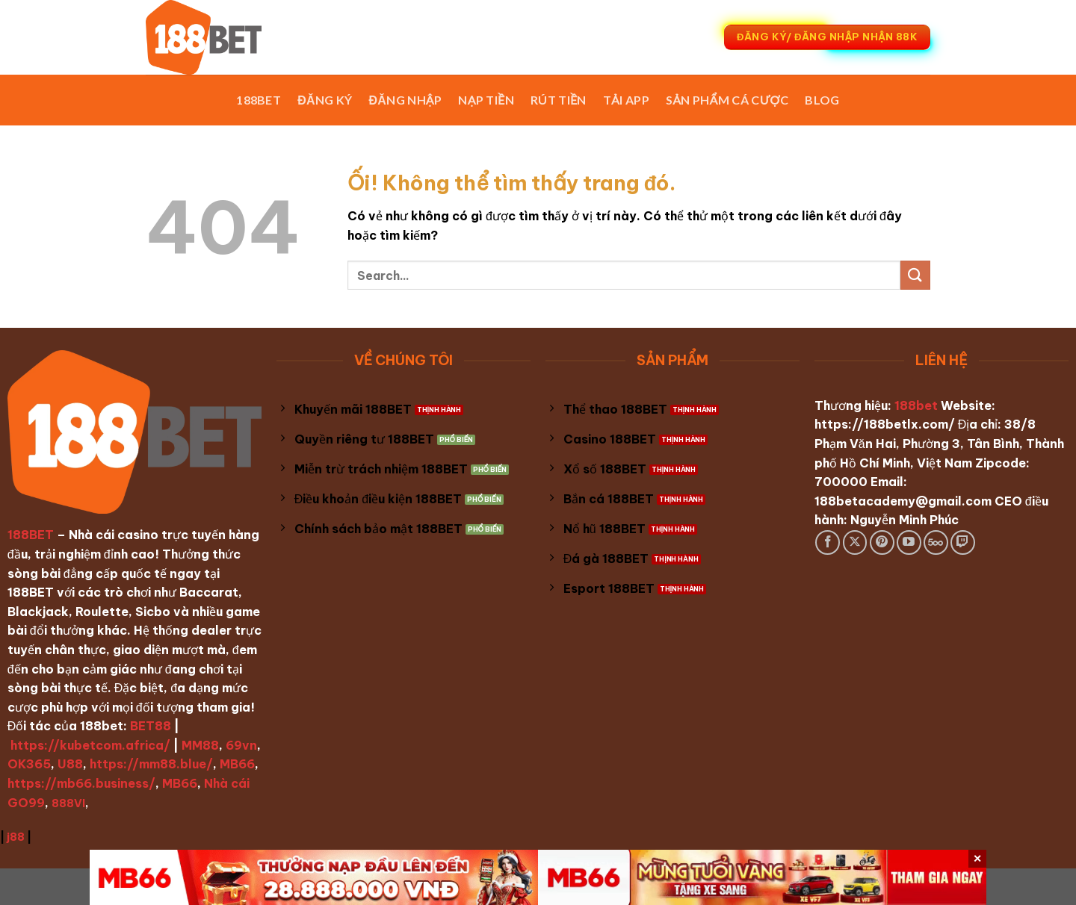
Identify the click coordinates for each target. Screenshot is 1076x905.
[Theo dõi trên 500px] (936, 542)
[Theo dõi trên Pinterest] (882, 542)
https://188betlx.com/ (884, 424)
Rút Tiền (559, 100)
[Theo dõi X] (855, 542)
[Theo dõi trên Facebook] (827, 542)
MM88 (200, 745)
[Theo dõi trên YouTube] (909, 542)
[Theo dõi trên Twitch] (962, 542)
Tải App (626, 100)
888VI (68, 803)
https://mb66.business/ (81, 783)
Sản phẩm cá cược (727, 100)
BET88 (150, 725)
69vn (241, 745)
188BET (258, 100)
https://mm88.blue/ (151, 763)
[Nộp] (915, 275)
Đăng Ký (324, 100)
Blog (822, 100)
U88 (70, 763)
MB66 (237, 763)
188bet (916, 405)
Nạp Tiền (486, 100)
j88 (16, 837)
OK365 (29, 763)
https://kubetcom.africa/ (90, 745)
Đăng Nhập (405, 100)
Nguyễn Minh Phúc (904, 519)
